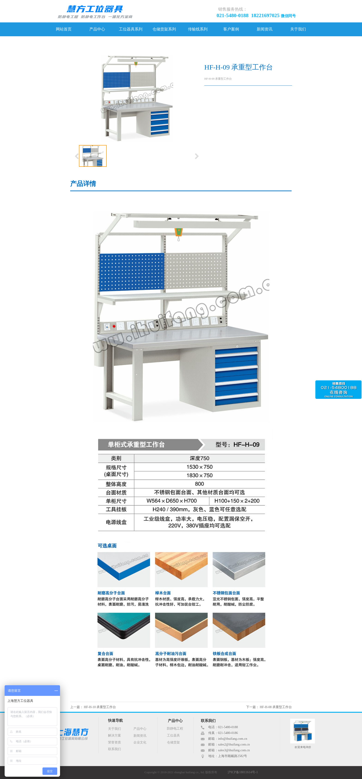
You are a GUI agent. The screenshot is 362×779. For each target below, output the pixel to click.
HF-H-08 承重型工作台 (276, 707)
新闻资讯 (264, 29)
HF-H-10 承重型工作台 (100, 707)
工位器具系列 (130, 29)
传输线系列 (198, 29)
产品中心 (97, 29)
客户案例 (231, 29)
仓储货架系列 (164, 29)
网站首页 (64, 29)
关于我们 (298, 29)
